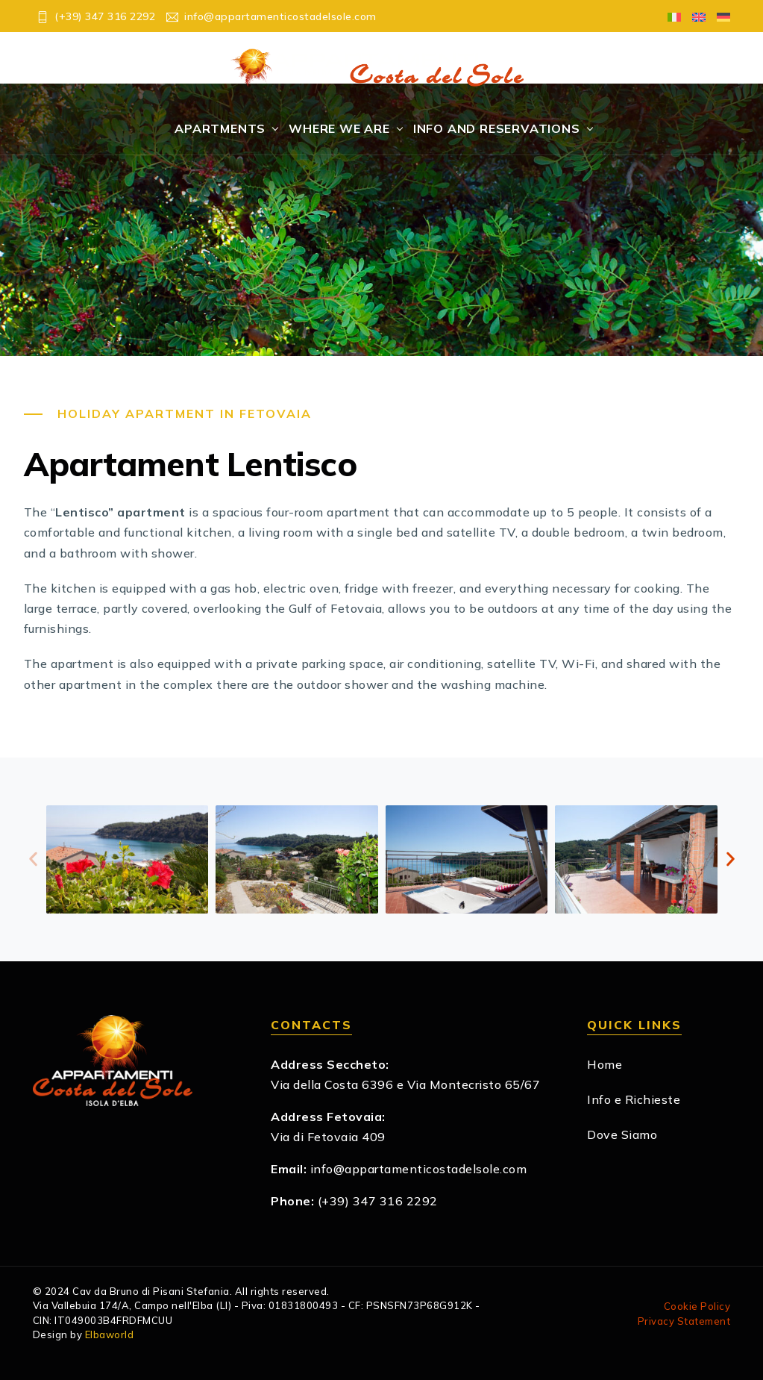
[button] (33, 859)
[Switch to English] (693, 16)
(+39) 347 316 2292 (378, 1200)
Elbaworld (109, 1334)
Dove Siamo (622, 1134)
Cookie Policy (697, 1306)
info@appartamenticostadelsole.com (418, 1168)
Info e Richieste (633, 1099)
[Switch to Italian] (668, 16)
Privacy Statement (684, 1321)
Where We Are (339, 128)
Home (604, 1064)
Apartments (220, 128)
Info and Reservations (496, 128)
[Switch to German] (718, 16)
